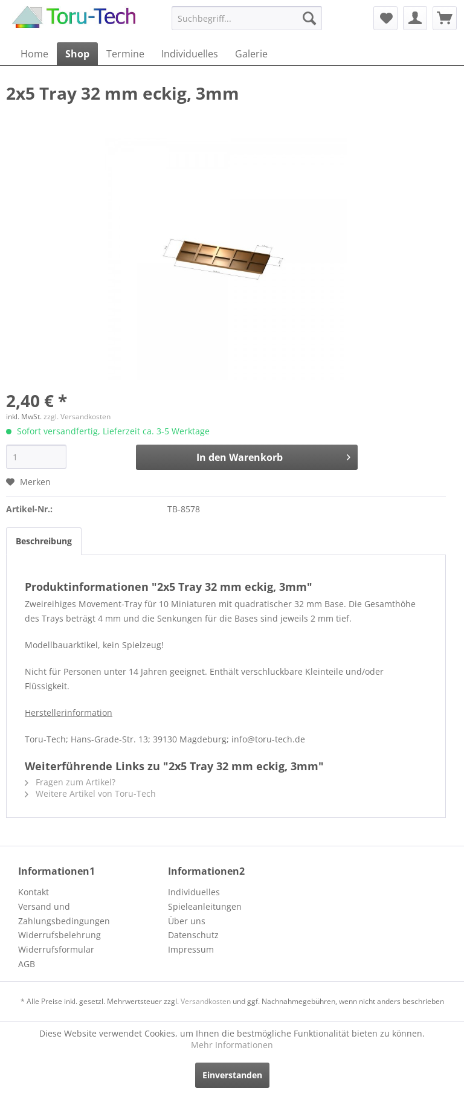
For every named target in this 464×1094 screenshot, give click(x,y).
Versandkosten (206, 1001)
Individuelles (194, 892)
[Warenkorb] (445, 18)
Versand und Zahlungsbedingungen (64, 914)
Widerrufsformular (56, 949)
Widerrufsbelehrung (59, 935)
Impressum (191, 949)
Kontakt (33, 892)
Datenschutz (193, 935)
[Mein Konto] (415, 18)
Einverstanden (232, 1075)
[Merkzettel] (385, 18)
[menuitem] (247, 18)
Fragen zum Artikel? (70, 782)
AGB (26, 964)
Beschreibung (44, 541)
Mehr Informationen (232, 1045)
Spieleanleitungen (205, 906)
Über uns (186, 921)
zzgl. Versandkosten (77, 416)
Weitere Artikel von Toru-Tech (90, 793)
